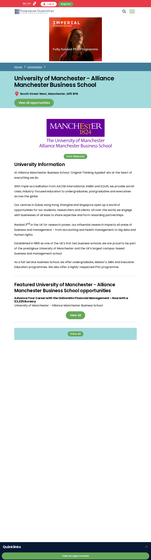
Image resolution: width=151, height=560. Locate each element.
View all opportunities (34, 103)
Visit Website (75, 156)
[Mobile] (132, 12)
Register (66, 4)
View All (75, 315)
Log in (48, 4)
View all (75, 334)
